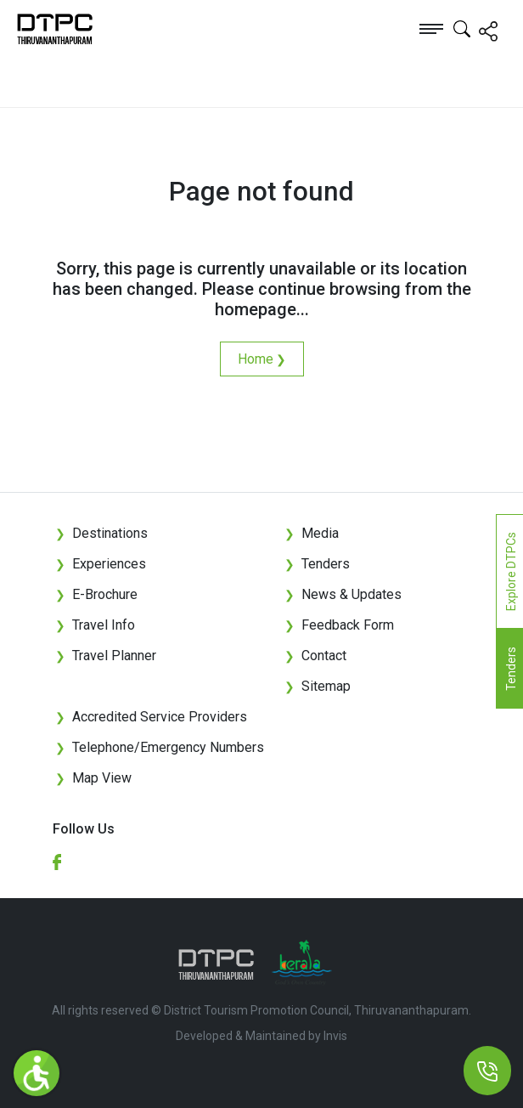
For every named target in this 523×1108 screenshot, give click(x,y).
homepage (255, 309)
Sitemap (317, 686)
